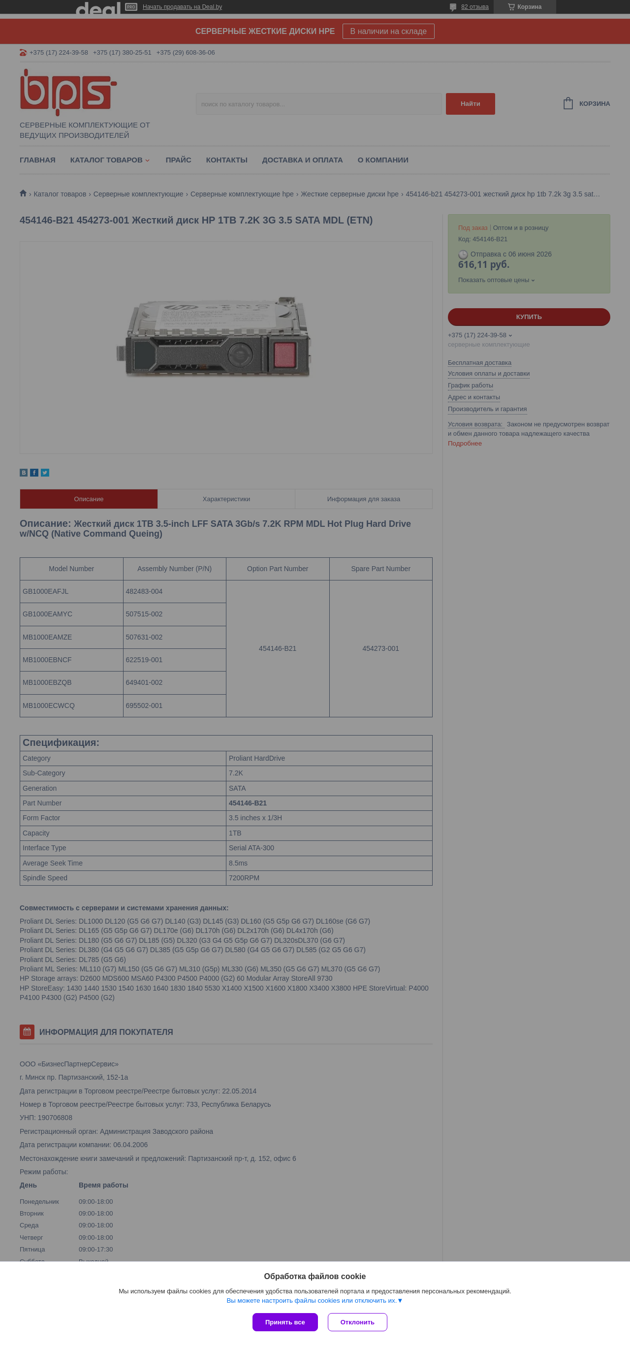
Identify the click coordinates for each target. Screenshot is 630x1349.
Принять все (285, 1322)
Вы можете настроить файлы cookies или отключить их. (311, 1300)
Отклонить (358, 1322)
